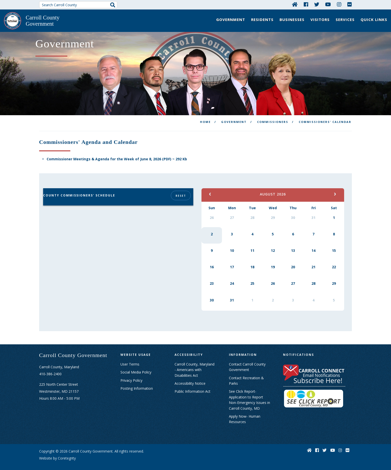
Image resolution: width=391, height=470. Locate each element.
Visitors (320, 19)
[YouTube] (328, 4)
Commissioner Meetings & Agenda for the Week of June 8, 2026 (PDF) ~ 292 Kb (117, 154)
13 (293, 245)
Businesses (292, 19)
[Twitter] (316, 4)
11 (252, 245)
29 (273, 212)
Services (345, 19)
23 (212, 278)
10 (232, 245)
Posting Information (136, 383)
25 (252, 278)
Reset (180, 191)
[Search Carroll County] (78, 4)
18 (252, 262)
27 (232, 212)
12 (273, 245)
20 (293, 262)
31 (313, 212)
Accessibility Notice (190, 378)
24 (232, 278)
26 (212, 212)
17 (232, 262)
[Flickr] (349, 4)
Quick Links (374, 19)
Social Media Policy (135, 367)
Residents (262, 19)
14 (313, 245)
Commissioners (272, 117)
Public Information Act (192, 386)
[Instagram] (339, 4)
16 (212, 262)
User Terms (129, 359)
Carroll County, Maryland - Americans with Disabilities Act (194, 365)
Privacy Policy (131, 375)
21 (313, 262)
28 (252, 212)
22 (334, 262)
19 (273, 262)
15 (334, 245)
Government (230, 19)
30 (293, 212)
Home (205, 117)
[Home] (295, 4)
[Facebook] (306, 4)
